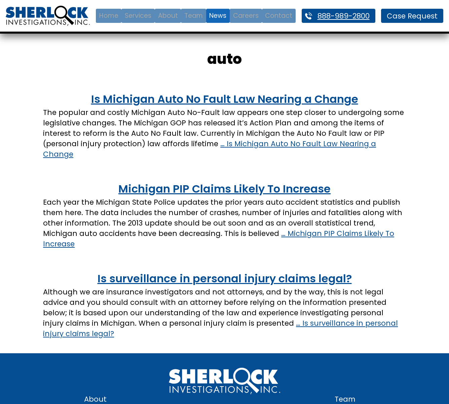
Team (193, 15)
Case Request (412, 16)
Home (108, 15)
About (168, 15)
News (217, 15)
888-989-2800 (343, 16)
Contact (278, 15)
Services (138, 15)
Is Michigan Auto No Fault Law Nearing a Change (224, 99)
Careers (246, 15)
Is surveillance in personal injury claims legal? (225, 278)
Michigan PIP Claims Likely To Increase (224, 188)
